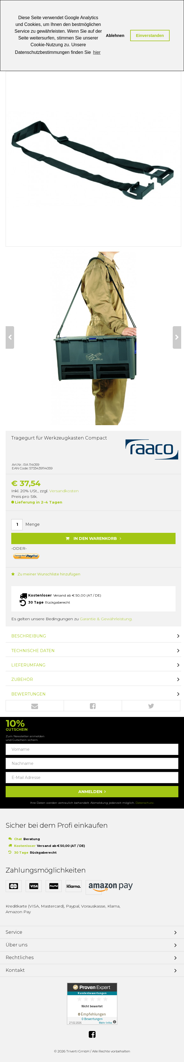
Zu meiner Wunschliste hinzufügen (45, 574)
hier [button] (97, 52)
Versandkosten (64, 490)
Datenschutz (145, 803)
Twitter (151, 706)
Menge (32, 524)
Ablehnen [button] (115, 35)
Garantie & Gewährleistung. (106, 618)
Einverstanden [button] (150, 35)
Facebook (93, 706)
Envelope (34, 706)
